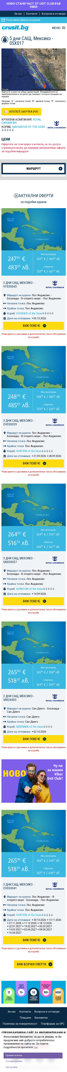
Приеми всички (14, 1055)
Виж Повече (31, 325)
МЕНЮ (56, 28)
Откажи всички (14, 1061)
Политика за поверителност (20, 1023)
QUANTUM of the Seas (35, 588)
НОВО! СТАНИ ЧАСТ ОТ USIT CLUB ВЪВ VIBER (33, 5)
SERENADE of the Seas (34, 726)
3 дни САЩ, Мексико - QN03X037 (18, 560)
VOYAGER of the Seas (35, 313)
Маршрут (33, 168)
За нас (18, 13)
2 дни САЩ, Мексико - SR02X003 (18, 698)
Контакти (31, 13)
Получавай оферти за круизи (23, 20)
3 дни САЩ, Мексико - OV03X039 (18, 422)
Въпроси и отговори (54, 13)
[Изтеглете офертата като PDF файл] (21, 111)
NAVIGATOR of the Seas (28, 127)
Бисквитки (41, 1017)
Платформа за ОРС (52, 1023)
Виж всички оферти (31, 964)
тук (36, 1047)
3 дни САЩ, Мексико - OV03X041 (18, 886)
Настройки (12, 1067)
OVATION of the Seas (34, 451)
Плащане (25, 1017)
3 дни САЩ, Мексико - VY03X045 (18, 284)
